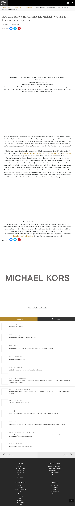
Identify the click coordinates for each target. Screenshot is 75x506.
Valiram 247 (20, 472)
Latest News (29, 7)
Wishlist (55, 489)
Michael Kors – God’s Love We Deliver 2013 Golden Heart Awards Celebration (31, 348)
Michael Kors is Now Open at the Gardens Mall (22, 337)
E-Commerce (55, 491)
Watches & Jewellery (55, 470)
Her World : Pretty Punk (16, 326)
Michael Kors (18, 7)
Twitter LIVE (46, 153)
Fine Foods (20, 496)
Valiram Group (6, 7)
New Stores (20, 502)
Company (20, 463)
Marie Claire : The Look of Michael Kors (20, 446)
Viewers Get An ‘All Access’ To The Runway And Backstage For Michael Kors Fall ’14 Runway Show (37, 424)
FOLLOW (20, 319)
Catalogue (55, 487)
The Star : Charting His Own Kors (19, 402)
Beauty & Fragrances (54, 468)
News (20, 504)
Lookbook (20, 500)
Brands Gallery (54, 463)
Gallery (20, 498)
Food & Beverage (55, 472)
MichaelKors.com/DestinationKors (23, 236)
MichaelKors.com (27, 153)
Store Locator (20, 470)
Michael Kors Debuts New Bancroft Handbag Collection (25, 370)
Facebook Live (66, 153)
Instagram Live (55, 153)
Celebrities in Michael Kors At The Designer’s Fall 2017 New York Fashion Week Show (33, 413)
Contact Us (20, 477)
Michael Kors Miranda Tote (17, 359)
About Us (20, 466)
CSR (20, 491)
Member (55, 482)
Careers (20, 475)
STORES (57, 319)
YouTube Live (37, 153)
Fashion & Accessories (54, 466)
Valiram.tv (55, 494)
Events (20, 494)
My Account (54, 485)
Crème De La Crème (20, 489)
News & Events (20, 468)
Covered (20, 487)
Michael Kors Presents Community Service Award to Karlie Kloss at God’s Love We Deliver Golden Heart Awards (39, 392)
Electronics (55, 475)
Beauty (20, 485)
